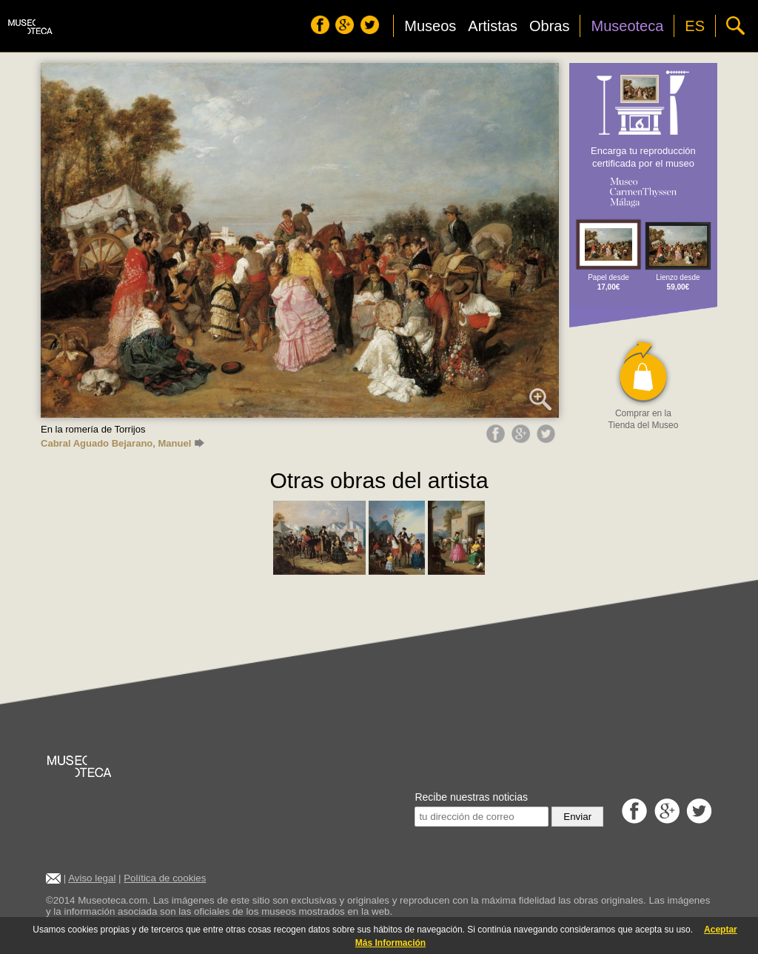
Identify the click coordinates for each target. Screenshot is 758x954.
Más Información (390, 943)
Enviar (577, 816)
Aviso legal (91, 878)
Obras (549, 26)
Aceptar (720, 929)
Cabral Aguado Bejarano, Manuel (122, 443)
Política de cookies (165, 878)
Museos (430, 26)
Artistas (492, 26)
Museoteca (627, 26)
